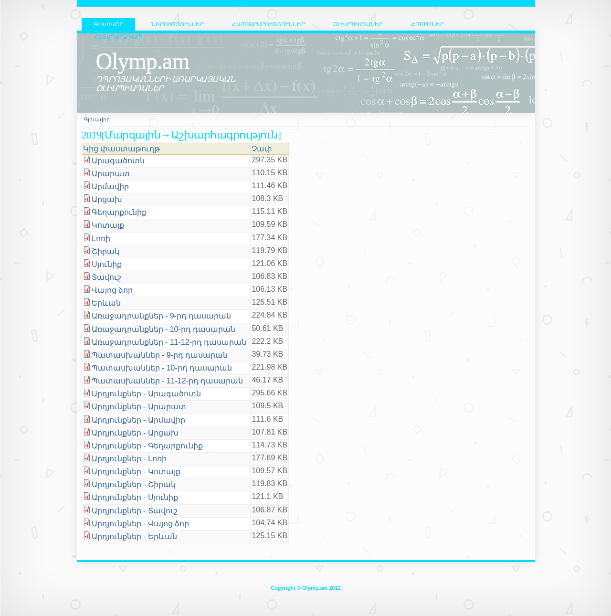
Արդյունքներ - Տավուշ (135, 511)
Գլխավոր (97, 119)
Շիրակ (105, 251)
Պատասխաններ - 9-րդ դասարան (160, 355)
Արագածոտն (118, 161)
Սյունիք (107, 264)
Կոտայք (108, 225)
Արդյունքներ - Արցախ (135, 433)
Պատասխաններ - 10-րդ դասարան (162, 368)
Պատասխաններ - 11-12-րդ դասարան (167, 381)
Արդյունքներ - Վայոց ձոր (141, 524)
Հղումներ (427, 24)
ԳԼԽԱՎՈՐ (108, 24)
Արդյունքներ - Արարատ (139, 407)
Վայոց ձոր (112, 290)
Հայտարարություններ (268, 24)
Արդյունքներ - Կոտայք (136, 471)
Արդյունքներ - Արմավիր (138, 420)
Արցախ (107, 199)
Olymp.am (143, 61)
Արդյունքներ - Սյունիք (135, 497)
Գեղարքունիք (119, 212)
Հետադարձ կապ (118, 36)
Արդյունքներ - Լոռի (129, 459)
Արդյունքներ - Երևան (134, 536)
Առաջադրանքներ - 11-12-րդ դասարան (169, 342)
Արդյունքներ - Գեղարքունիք (147, 446)
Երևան (106, 303)
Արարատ (111, 174)
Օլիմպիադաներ (358, 24)
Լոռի (101, 238)
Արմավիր (110, 186)
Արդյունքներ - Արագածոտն (146, 394)
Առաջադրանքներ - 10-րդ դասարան (164, 329)
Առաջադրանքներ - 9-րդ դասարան (162, 316)
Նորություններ (177, 24)
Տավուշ (106, 277)
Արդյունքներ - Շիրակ (134, 484)
